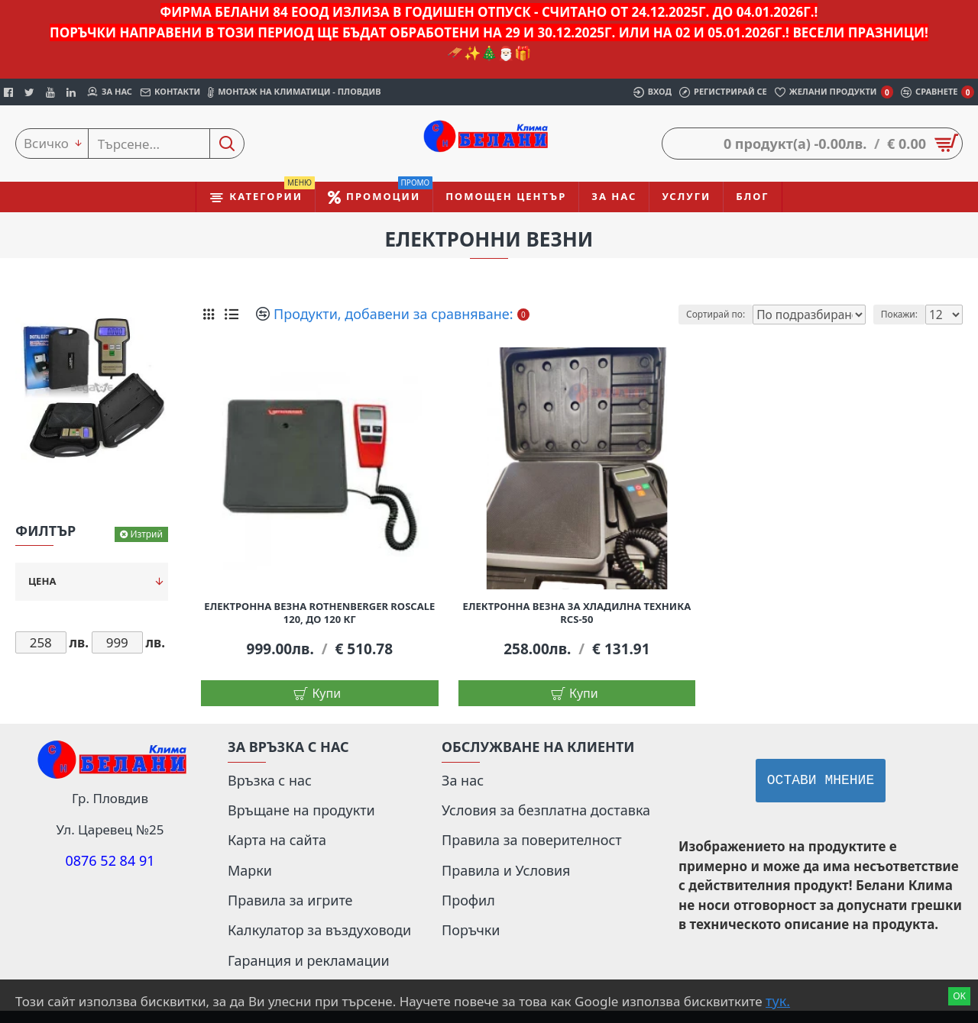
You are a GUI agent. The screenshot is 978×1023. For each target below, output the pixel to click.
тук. (778, 1001)
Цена (42, 581)
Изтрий (146, 534)
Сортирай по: (737, 314)
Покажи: (904, 314)
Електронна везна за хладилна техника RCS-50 (577, 613)
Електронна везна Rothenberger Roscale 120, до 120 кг (319, 613)
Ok (959, 995)
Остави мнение (820, 780)
